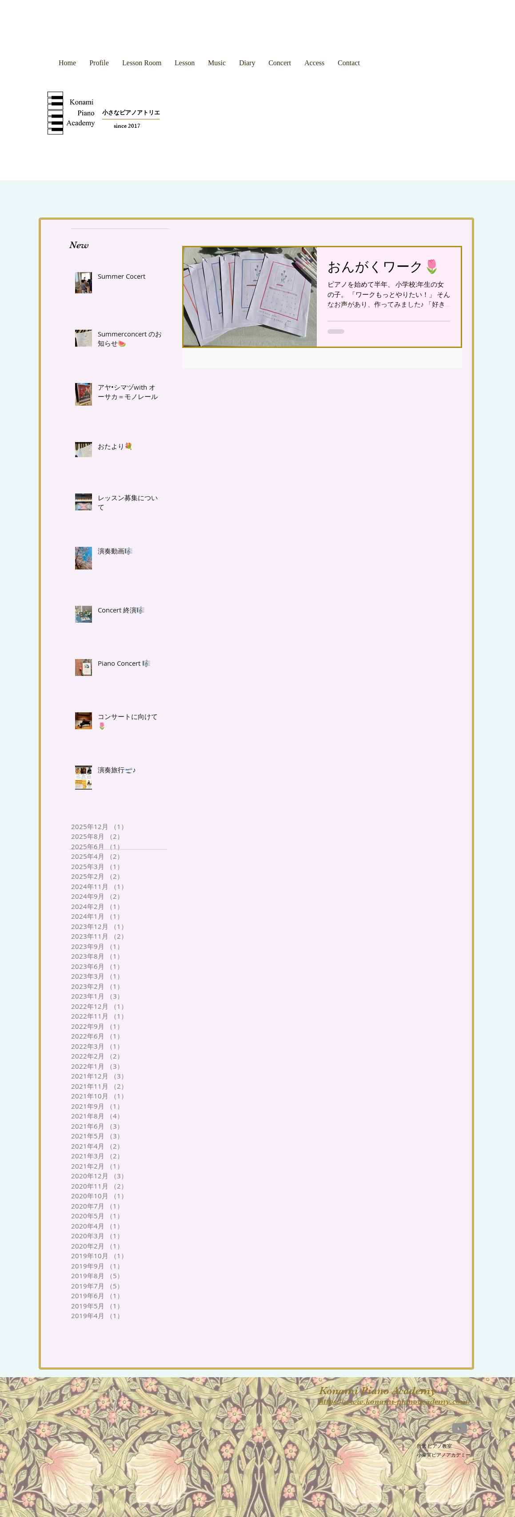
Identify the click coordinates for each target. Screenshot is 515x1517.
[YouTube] (459, 1428)
